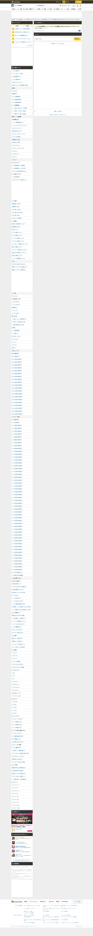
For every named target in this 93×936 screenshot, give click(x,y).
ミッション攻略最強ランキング (18, 258)
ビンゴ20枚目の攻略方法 (17, 480)
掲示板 (27, 25)
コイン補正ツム (15, 333)
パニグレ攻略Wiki (64, 919)
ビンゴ (61, 9)
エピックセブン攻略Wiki (65, 915)
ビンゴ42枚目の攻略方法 (17, 543)
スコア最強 (38, 9)
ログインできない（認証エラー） (19, 776)
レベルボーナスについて (17, 733)
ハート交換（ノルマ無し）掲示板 (19, 113)
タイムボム (14, 704)
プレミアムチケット (16, 687)
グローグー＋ (15, 156)
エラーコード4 (15, 787)
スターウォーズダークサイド (18, 148)
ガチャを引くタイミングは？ (18, 756)
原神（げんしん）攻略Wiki (29, 915)
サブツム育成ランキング (17, 232)
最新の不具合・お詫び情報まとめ (19, 767)
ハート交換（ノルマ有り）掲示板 (19, 111)
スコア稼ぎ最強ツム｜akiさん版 (18, 168)
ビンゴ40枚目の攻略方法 (17, 537)
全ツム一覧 (14, 296)
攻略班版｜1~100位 (16, 203)
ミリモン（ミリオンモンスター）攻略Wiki (50, 922)
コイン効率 (49, 9)
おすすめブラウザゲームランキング (22, 860)
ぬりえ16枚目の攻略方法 (17, 402)
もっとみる (29, 45)
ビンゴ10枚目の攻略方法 (17, 451)
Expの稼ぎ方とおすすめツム (18, 741)
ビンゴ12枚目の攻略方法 (17, 457)
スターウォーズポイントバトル (18, 133)
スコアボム (14, 707)
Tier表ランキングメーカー (17, 82)
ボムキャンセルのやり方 (17, 629)
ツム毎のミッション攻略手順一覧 (19, 319)
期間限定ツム (15, 307)
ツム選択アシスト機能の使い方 (18, 750)
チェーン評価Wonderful (17, 724)
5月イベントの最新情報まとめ (21, 35)
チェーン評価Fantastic (17, 727)
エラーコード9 (15, 793)
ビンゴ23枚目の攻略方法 (17, 488)
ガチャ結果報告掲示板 (16, 99)
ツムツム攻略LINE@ (16, 79)
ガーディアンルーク (16, 145)
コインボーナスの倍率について (18, 644)
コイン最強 (43, 9)
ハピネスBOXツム (15, 301)
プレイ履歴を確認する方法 (17, 736)
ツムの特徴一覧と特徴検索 (17, 575)
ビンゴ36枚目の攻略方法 (17, 526)
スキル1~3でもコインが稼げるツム (19, 179)
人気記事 (17, 25)
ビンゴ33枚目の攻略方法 (17, 517)
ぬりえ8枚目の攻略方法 (17, 379)
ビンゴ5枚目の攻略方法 (17, 436)
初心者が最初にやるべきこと (18, 589)
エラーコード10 (15, 796)
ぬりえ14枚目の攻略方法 (17, 396)
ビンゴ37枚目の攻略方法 (17, 529)
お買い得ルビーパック (16, 693)
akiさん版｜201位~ (16, 215)
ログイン (78, 2)
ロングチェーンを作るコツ (17, 718)
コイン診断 (79, 9)
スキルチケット (15, 681)
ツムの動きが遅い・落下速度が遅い (19, 779)
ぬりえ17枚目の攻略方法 (17, 405)
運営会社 (57, 901)
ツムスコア (14, 652)
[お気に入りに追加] (63, 5)
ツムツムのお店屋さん (16, 136)
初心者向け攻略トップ (16, 583)
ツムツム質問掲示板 (16, 96)
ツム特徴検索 (72, 9)
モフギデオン (15, 151)
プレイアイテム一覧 (16, 696)
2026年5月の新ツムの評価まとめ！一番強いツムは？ (24, 32)
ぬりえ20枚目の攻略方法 (17, 414)
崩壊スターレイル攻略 (28, 911)
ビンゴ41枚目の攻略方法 (17, 540)
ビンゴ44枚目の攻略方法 (17, 549)
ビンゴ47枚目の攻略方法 (17, 558)
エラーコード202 (15, 805)
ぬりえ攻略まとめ (15, 356)
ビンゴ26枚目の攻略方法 (17, 497)
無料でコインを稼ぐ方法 (17, 638)
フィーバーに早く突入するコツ (18, 624)
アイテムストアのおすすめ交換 (18, 762)
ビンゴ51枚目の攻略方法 (17, 569)
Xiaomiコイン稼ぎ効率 (16, 218)
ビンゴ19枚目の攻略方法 (17, 477)
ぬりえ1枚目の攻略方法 (17, 359)
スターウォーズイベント (17, 128)
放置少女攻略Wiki (27, 916)
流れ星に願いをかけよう (17, 131)
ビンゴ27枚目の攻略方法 (17, 500)
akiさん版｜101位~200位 (17, 212)
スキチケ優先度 (56, 9)
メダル (13, 672)
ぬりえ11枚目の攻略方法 (17, 388)
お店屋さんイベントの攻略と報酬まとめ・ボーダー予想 (24, 28)
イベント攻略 (19, 9)
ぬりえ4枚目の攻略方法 (17, 367)
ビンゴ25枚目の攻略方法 (17, 494)
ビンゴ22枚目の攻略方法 (17, 486)
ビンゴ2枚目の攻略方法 (17, 428)
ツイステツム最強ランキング (18, 241)
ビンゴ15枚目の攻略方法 (17, 465)
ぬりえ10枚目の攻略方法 (17, 385)
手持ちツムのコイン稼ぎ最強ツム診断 (20, 85)
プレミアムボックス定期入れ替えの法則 (20, 753)
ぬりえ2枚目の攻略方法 (17, 362)
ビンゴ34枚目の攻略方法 (17, 520)
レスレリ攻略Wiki (45, 915)
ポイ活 (58, 2)
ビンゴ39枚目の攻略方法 (17, 535)
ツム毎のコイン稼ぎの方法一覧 (18, 321)
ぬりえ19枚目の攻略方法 (17, 411)
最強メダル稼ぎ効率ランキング (18, 223)
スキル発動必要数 (15, 330)
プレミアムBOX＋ (15, 313)
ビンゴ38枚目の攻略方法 (17, 532)
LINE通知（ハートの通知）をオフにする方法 (21, 606)
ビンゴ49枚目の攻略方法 (17, 563)
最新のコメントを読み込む (57, 43)
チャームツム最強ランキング (18, 238)
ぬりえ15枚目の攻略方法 (17, 399)
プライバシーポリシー (33, 901)
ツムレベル (14, 658)
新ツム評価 (25, 9)
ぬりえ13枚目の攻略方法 (17, 393)
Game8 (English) (65, 901)
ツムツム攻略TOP (15, 70)
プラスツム (14, 344)
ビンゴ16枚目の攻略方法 (17, 468)
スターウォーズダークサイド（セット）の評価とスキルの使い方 (24, 38)
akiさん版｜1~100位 (16, 209)
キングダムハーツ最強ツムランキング (20, 244)
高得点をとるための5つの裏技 (18, 615)
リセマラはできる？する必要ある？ (19, 586)
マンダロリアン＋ (15, 154)
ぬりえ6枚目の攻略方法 (17, 373)
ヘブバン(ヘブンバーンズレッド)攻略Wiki (69, 916)
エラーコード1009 (16, 808)
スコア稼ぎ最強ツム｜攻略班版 (18, 165)
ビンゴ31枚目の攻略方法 (17, 511)
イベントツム (15, 310)
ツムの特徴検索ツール (16, 76)
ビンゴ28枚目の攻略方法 (17, 503)
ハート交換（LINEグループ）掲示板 (19, 108)
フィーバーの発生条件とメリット (19, 621)
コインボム (14, 710)
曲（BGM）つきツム (16, 336)
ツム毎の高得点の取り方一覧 (18, 324)
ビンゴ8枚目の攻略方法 (17, 445)
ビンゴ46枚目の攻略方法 (17, 555)
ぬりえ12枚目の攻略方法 (17, 390)
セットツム (14, 342)
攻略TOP (13, 9)
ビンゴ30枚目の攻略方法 (17, 509)
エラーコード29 (15, 799)
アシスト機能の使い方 (16, 747)
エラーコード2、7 (15, 790)
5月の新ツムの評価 (16, 142)
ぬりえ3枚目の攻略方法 (17, 364)
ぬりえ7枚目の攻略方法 (17, 376)
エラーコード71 (15, 802)
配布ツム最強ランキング (17, 246)
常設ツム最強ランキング (17, 255)
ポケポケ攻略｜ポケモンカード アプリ (68, 908)
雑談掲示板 (14, 93)
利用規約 (25, 901)
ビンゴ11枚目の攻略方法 (17, 454)
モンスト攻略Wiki (64, 911)
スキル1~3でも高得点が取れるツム (19, 171)
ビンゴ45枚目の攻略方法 (17, 552)
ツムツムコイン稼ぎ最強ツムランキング (23, 42)
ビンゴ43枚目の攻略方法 (17, 546)
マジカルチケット (15, 690)
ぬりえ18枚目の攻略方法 (17, 408)
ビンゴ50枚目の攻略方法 (17, 566)
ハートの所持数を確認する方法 (18, 603)
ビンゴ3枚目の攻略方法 (17, 431)
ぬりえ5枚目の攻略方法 (17, 370)
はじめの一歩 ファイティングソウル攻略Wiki (69, 922)
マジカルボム (15, 701)
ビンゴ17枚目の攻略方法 (17, 471)
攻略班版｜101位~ (16, 206)
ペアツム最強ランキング (17, 235)
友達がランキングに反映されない (19, 773)
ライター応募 (77, 901)
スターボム (14, 713)
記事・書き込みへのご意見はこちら (57, 114)
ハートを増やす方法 (16, 598)
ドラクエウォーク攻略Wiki (29, 912)
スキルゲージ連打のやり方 (17, 632)
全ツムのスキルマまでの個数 (18, 667)
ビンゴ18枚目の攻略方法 (17, 474)
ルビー (13, 678)
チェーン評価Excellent (17, 721)
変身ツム (14, 347)
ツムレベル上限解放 (16, 661)
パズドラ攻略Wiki (45, 911)
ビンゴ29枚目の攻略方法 (17, 506)
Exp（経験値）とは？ (16, 739)
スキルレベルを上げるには (17, 664)
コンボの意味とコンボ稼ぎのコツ (19, 618)
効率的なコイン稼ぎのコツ (17, 641)
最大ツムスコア (15, 229)
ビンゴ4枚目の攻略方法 (17, 434)
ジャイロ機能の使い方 (16, 626)
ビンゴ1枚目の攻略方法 (17, 425)
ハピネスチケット (15, 684)
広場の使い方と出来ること (17, 759)
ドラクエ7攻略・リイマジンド (29, 908)
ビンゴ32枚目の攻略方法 (17, 514)
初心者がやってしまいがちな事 (18, 592)
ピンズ (13, 675)
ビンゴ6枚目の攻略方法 (17, 439)
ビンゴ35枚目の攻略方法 (17, 523)
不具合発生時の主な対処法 (17, 770)
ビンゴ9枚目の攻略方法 (17, 448)
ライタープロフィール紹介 (17, 73)
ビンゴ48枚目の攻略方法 (17, 561)
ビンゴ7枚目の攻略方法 (17, 442)
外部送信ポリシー (43, 901)
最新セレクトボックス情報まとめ (19, 269)
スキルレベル (15, 655)
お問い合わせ (51, 901)
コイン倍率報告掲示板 (16, 102)
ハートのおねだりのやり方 (17, 601)
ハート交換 (66, 9)
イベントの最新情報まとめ (17, 122)
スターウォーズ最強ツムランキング (19, 249)
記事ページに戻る (57, 111)
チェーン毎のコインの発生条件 (18, 647)
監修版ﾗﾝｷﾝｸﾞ (32, 9)
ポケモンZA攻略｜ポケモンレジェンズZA (32, 905)
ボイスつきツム (15, 339)
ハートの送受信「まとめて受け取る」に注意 (21, 609)
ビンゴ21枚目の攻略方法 (17, 483)
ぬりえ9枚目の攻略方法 (17, 382)
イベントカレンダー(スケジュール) (19, 125)
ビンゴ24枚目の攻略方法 (17, 491)
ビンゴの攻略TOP (15, 422)
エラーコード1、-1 (16, 785)
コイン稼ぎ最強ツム (16, 176)
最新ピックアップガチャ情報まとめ (19, 266)
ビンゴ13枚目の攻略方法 (17, 460)
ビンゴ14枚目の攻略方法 (17, 462)
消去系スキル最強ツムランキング (19, 252)
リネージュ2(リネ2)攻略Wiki (29, 922)
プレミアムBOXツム (16, 304)
